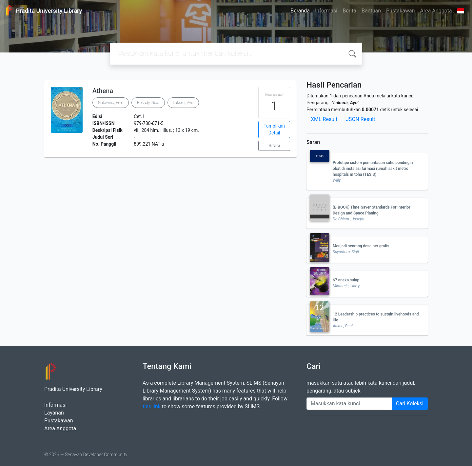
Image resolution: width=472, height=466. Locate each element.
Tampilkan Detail (274, 129)
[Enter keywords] (349, 403)
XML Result (324, 119)
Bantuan (371, 11)
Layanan (54, 413)
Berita (349, 11)
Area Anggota (436, 11)
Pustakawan (400, 11)
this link (152, 406)
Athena (102, 91)
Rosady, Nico (148, 102)
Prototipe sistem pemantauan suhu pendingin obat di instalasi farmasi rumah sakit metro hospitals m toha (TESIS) (373, 168)
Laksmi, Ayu (183, 102)
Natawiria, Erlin (110, 102)
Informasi (326, 11)
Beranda (300, 11)
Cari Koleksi (409, 403)
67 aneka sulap (346, 280)
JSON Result (360, 119)
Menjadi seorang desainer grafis (361, 246)
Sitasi (274, 145)
